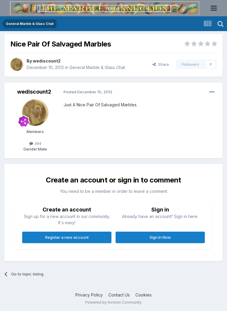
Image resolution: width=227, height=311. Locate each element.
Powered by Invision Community (113, 302)
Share (161, 64)
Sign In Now (160, 237)
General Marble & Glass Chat (97, 67)
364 (35, 143)
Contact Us (119, 294)
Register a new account (67, 237)
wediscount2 (47, 60)
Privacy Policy (89, 294)
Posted (88, 91)
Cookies (143, 294)
